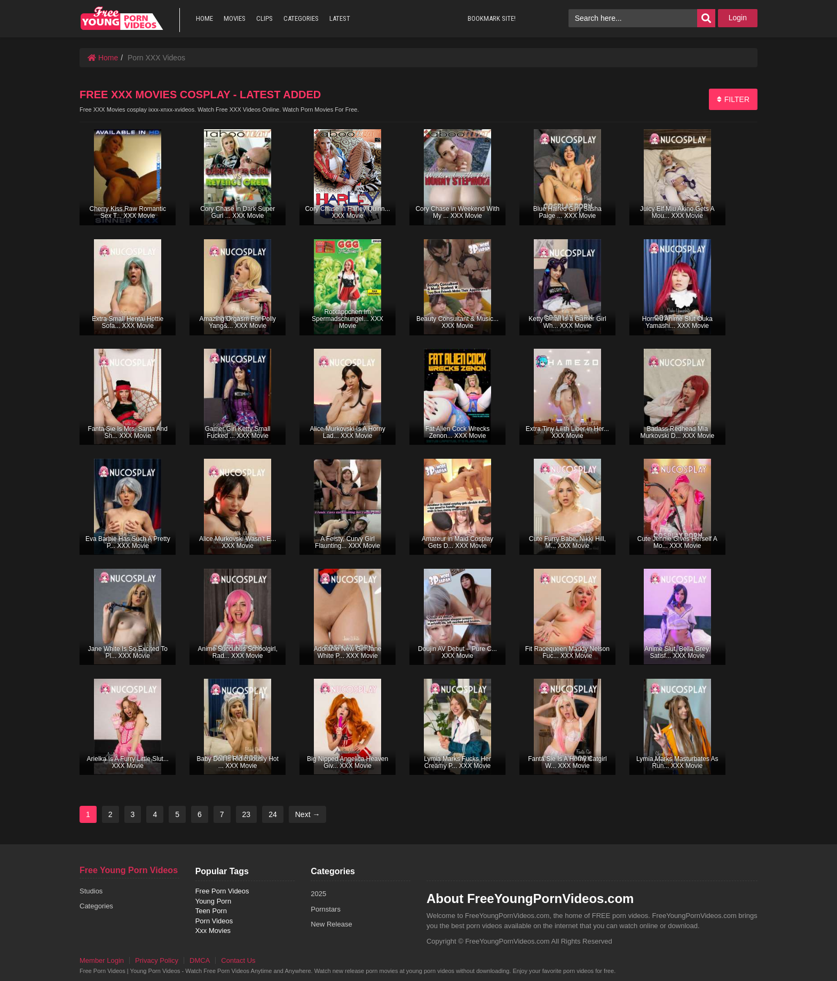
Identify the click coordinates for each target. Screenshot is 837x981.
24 (273, 814)
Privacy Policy (156, 960)
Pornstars (326, 909)
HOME (204, 18)
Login (738, 17)
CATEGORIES (301, 18)
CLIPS (264, 18)
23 (246, 814)
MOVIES (235, 18)
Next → (307, 814)
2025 (318, 894)
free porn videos (122, 18)
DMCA (199, 960)
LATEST (339, 18)
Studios (91, 891)
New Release (331, 924)
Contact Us (238, 960)
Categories (96, 906)
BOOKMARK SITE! (492, 18)
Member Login (102, 960)
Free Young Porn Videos (129, 870)
